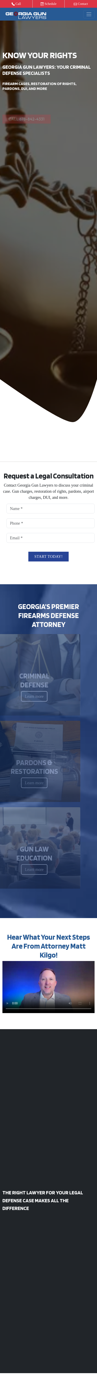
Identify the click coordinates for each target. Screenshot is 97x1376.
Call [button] (16, 4)
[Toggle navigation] (89, 14)
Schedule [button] (48, 4)
